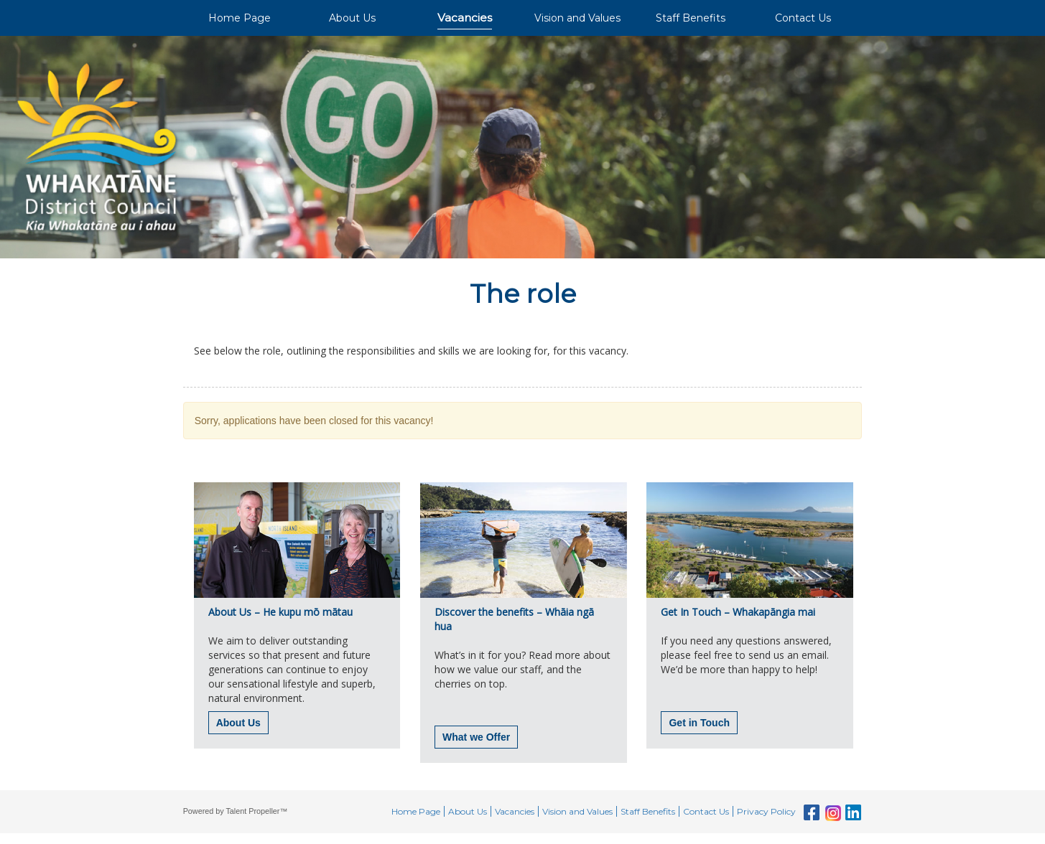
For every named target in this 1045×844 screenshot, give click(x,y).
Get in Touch (699, 722)
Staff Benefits (690, 17)
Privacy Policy (766, 811)
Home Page (239, 17)
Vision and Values (577, 17)
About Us (352, 17)
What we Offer (476, 737)
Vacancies (464, 17)
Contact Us (803, 17)
